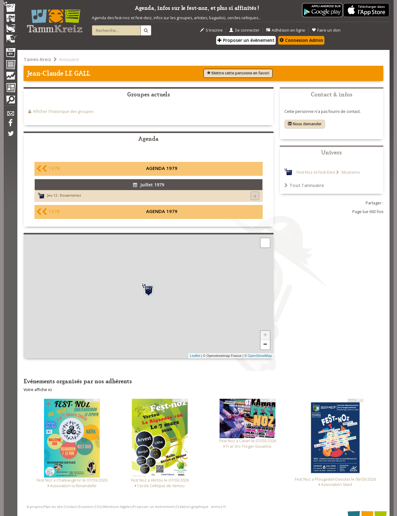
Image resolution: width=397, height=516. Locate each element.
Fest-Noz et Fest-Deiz (316, 172)
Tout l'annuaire (304, 185)
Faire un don (326, 30)
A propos (34, 506)
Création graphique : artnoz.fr (201, 506)
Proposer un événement (154, 506)
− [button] (265, 344)
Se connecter (244, 30)
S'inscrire (211, 30)
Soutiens (85, 506)
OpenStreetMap (260, 356)
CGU (98, 506)
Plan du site (53, 506)
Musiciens (350, 172)
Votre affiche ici (38, 389)
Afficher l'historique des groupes (63, 111)
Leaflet (195, 356)
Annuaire (69, 59)
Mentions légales (117, 506)
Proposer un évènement (245, 40)
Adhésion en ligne (285, 30)
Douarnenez (70, 195)
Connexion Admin (301, 40)
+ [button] (265, 335)
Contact (70, 506)
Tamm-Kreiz (37, 59)
